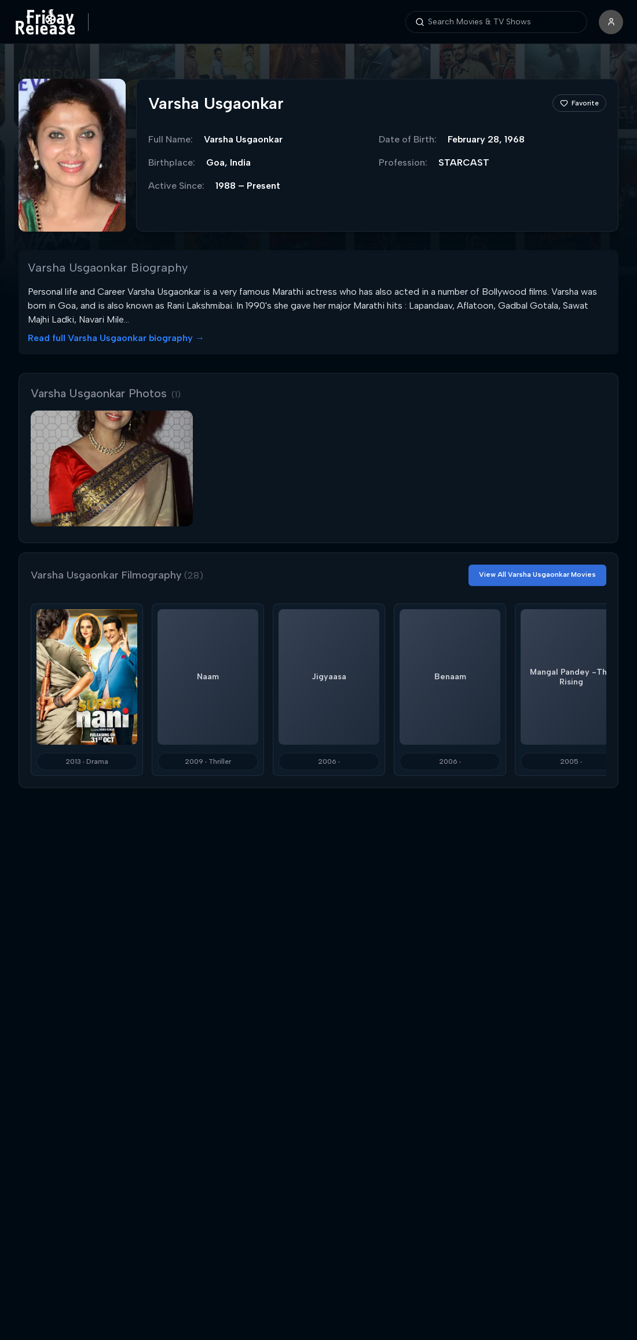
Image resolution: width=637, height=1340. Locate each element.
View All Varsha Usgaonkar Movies (537, 574)
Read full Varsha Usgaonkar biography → (116, 337)
